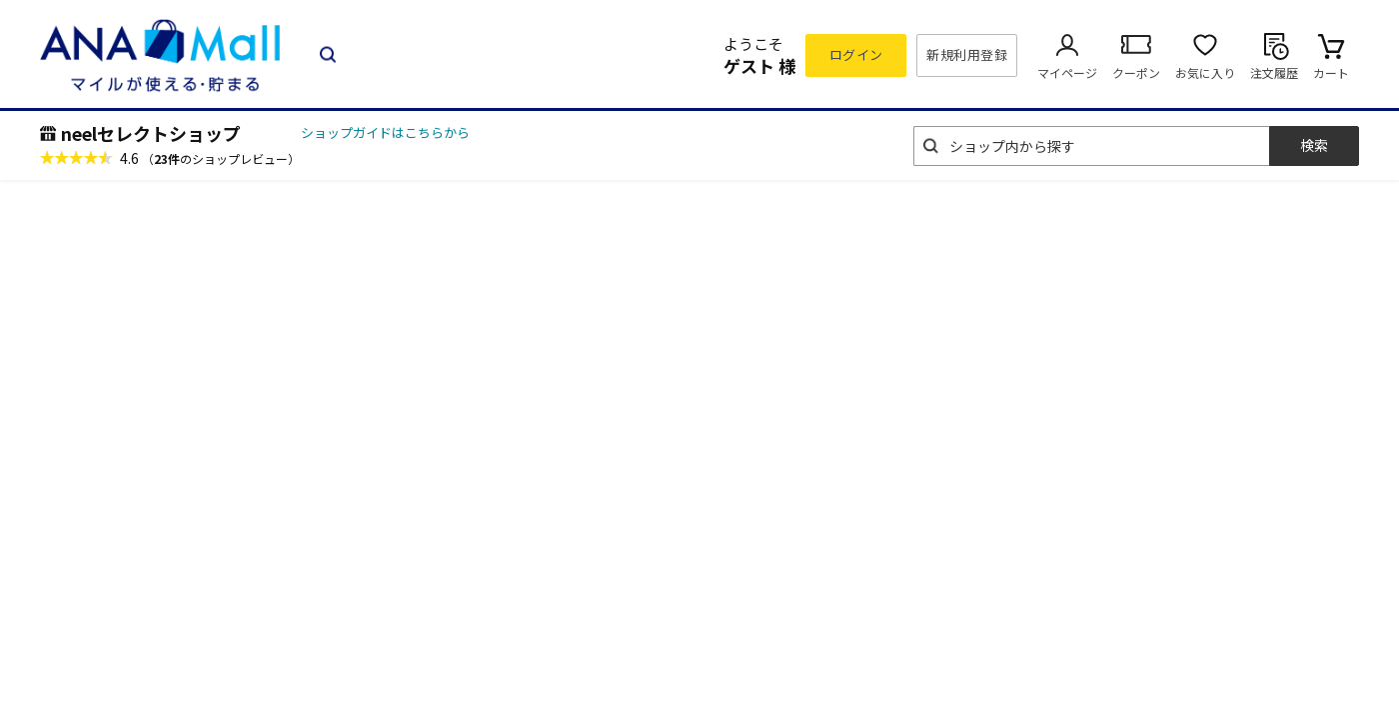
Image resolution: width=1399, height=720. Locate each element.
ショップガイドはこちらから (385, 132)
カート (1331, 72)
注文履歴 (1274, 72)
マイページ (1067, 72)
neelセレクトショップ (151, 133)
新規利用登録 (966, 54)
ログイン (856, 54)
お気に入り (1205, 72)
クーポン (1136, 72)
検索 (1314, 145)
